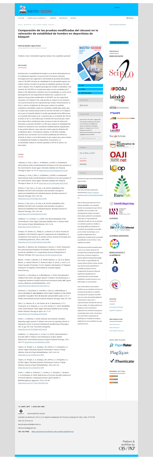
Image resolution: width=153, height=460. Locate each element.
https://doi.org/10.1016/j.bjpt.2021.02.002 (32, 199)
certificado (85, 93)
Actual (21, 18)
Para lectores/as (114, 324)
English (112, 304)
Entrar (117, 7)
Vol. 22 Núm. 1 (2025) (40, 24)
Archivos (63, 18)
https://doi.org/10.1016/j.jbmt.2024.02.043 (32, 329)
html (82, 89)
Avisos (73, 18)
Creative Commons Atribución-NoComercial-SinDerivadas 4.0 (90, 195)
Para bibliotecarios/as (116, 331)
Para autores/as (114, 327)
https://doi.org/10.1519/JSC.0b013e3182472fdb (34, 242)
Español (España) (115, 310)
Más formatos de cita (88, 138)
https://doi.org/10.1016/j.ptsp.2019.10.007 (53, 170)
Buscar (130, 18)
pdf (82, 85)
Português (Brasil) (116, 307)
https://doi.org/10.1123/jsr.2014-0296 (31, 355)
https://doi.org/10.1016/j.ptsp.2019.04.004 (32, 314)
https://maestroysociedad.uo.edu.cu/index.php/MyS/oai (53, 432)
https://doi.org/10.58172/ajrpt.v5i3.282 (48, 255)
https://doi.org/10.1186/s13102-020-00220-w (33, 286)
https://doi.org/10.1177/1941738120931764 (33, 383)
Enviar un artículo (119, 42)
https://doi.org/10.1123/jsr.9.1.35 (29, 227)
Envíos (53, 18)
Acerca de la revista (36, 18)
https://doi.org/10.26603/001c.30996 (37, 342)
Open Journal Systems (117, 24)
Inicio (20, 24)
